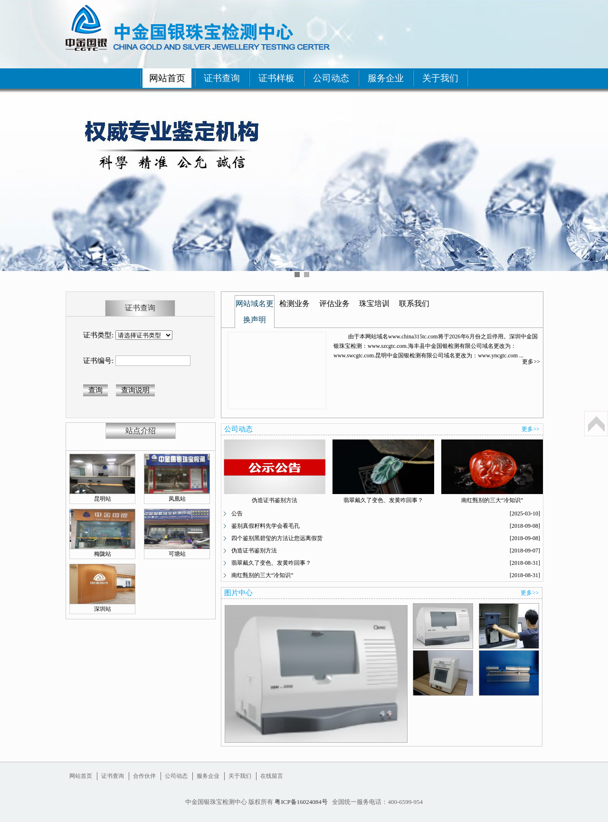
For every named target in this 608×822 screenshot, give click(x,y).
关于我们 (440, 78)
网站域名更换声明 (255, 311)
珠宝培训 (374, 303)
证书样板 (276, 78)
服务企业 (386, 78)
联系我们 (414, 303)
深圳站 (102, 609)
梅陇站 (102, 554)
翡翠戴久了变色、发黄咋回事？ (383, 500)
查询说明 (135, 390)
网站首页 (167, 78)
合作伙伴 (144, 776)
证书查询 (222, 78)
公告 (237, 513)
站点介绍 (140, 431)
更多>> (531, 361)
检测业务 (294, 303)
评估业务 (334, 303)
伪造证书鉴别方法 (274, 500)
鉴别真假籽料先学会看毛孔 (265, 526)
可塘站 (177, 554)
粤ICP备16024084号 (301, 801)
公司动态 (331, 78)
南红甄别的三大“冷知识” (492, 500)
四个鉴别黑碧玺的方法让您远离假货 (277, 538)
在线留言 (271, 776)
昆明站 (102, 498)
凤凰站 (177, 498)
